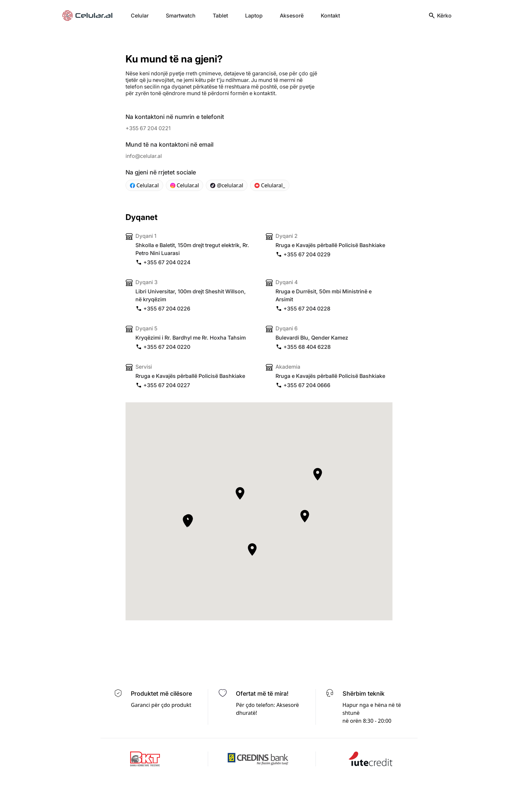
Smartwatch (181, 15)
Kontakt (330, 15)
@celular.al (226, 185)
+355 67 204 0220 (162, 347)
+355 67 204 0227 (162, 385)
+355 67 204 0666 (303, 385)
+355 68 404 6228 (303, 347)
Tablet (220, 15)
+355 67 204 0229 (303, 254)
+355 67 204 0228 (303, 308)
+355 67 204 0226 (162, 308)
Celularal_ (269, 185)
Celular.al (144, 185)
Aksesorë (292, 15)
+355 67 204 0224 (162, 262)
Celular (140, 15)
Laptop (254, 15)
